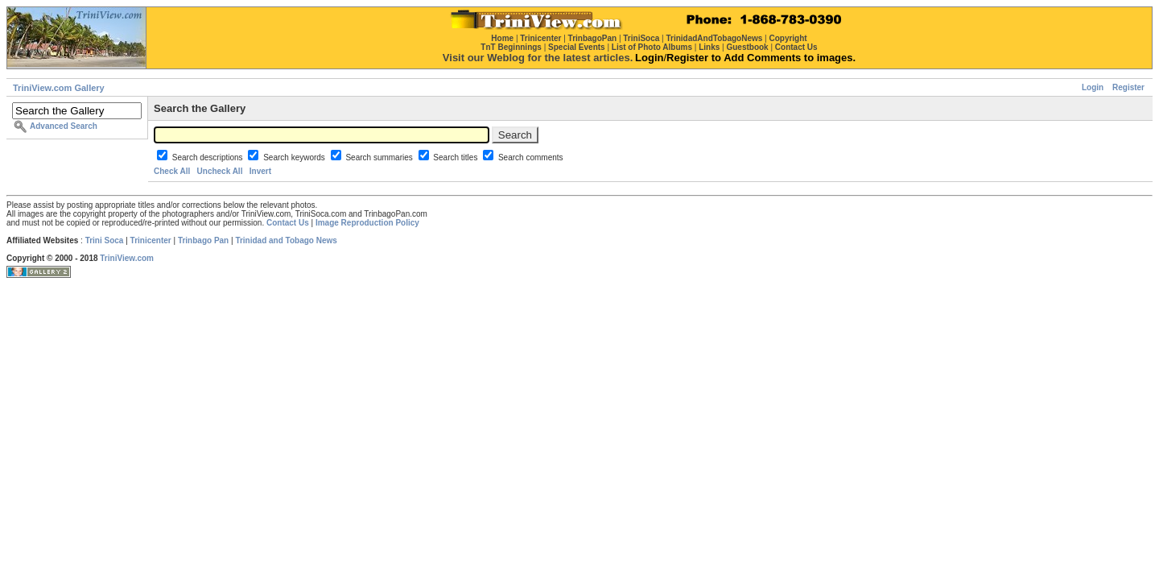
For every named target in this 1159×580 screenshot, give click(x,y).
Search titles (456, 157)
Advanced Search (63, 126)
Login (1092, 87)
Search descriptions (208, 157)
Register (1128, 87)
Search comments (530, 157)
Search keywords (295, 157)
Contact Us (287, 222)
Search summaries (380, 157)
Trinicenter (150, 240)
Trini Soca (104, 240)
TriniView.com (127, 258)
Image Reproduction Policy (367, 222)
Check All (172, 171)
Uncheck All (220, 171)
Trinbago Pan (203, 240)
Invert (260, 171)
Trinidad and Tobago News (286, 240)
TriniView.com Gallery (59, 88)
